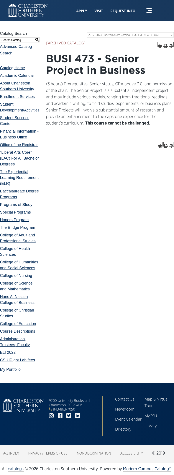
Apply (81, 10)
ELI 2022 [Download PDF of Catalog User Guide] (8, 352)
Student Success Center (14, 121)
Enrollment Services (17, 96)
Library (150, 425)
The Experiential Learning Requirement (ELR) (19, 178)
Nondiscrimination (94, 453)
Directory (123, 429)
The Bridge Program (17, 227)
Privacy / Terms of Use (47, 453)
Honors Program (14, 220)
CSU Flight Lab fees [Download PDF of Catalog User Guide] (17, 360)
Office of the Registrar (19, 145)
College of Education (18, 324)
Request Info (122, 10)
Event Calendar (128, 419)
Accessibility (131, 453)
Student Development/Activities (19, 107)
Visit (99, 10)
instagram (51, 415)
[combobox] (130, 34)
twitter (68, 415)
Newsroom (124, 409)
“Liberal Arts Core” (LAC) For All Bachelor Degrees (19, 158)
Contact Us (125, 399)
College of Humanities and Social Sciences (19, 265)
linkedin (77, 415)
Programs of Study (16, 204)
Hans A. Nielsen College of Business (17, 300)
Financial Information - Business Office (19, 134)
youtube (86, 415)
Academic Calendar (17, 75)
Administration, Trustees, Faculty (15, 342)
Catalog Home (12, 68)
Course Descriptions (17, 331)
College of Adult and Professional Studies (18, 238)
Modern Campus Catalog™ (147, 468)
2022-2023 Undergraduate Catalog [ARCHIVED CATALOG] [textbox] (123, 35)
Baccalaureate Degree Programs (19, 194)
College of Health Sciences (15, 251)
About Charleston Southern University (17, 86)
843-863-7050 (64, 409)
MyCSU (150, 415)
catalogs (16, 468)
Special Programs (15, 212)
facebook (60, 415)
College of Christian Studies (17, 313)
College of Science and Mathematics (16, 286)
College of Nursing (16, 275)
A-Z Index (11, 453)
